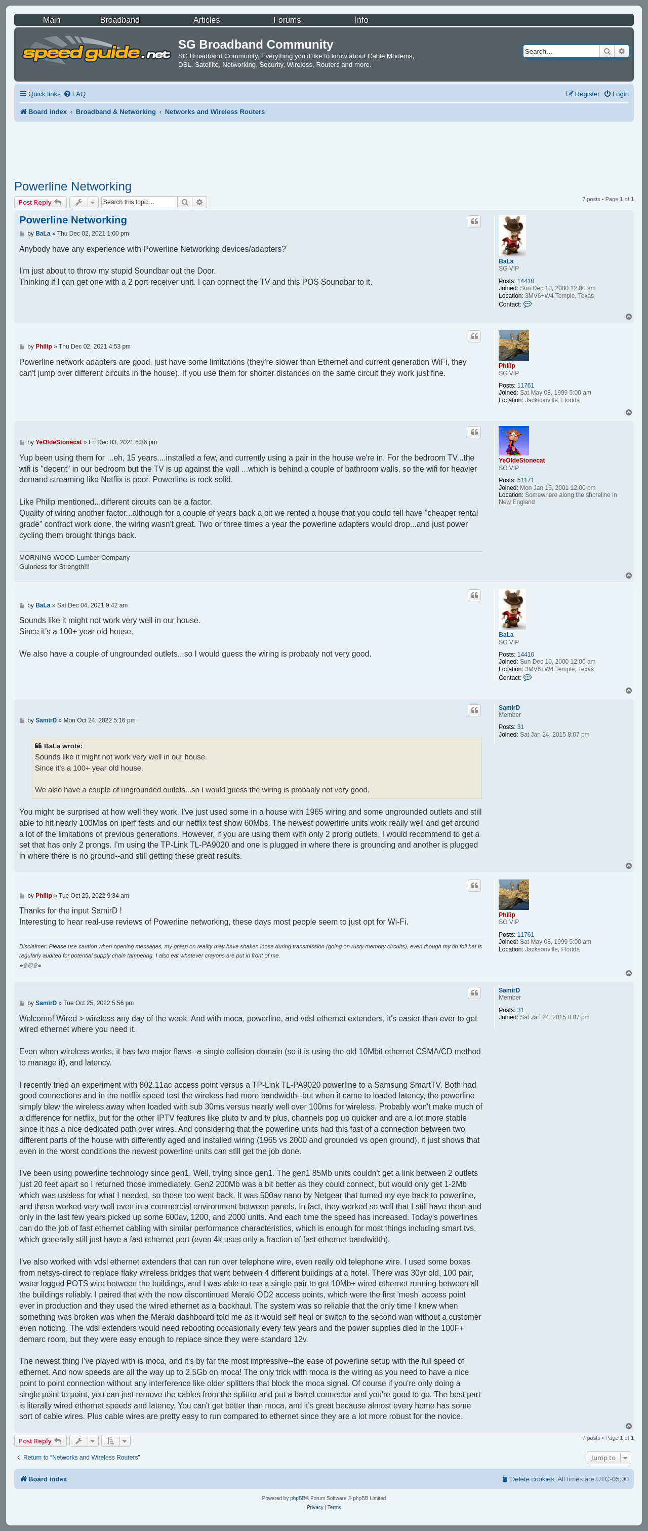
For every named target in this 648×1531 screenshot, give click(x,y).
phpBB (297, 1498)
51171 (525, 480)
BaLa (506, 261)
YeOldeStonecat (522, 460)
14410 (525, 281)
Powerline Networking (73, 186)
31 (520, 727)
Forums (287, 20)
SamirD (509, 707)
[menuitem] (74, 94)
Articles (206, 20)
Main (52, 20)
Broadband (120, 20)
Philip (507, 365)
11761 (525, 385)
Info (362, 20)
